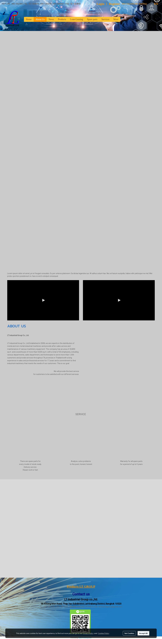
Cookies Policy (103, 633)
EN (154, 3)
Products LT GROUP (81, 586)
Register (114, 4)
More (115, 19)
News (51, 19)
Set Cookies (129, 633)
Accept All (143, 633)
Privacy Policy (88, 633)
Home (29, 19)
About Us (40, 19)
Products (62, 19)
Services (105, 19)
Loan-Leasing (76, 19)
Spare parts (92, 19)
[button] (123, 19)
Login (100, 4)
